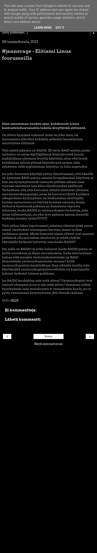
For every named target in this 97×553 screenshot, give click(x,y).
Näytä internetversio (48, 344)
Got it (60, 27)
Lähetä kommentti (23, 319)
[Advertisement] (48, 407)
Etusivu (48, 336)
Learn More (43, 27)
